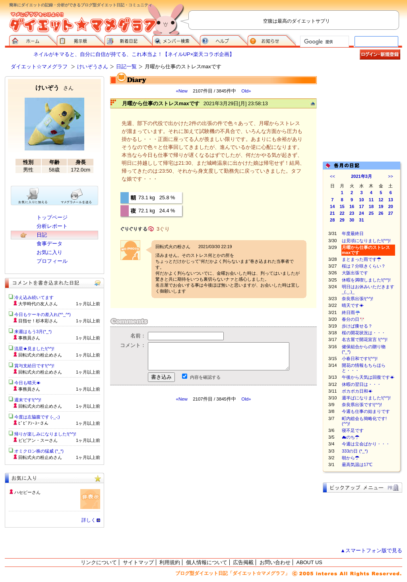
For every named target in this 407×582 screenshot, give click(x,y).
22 (342, 213)
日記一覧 (126, 66)
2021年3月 (361, 176)
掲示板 (81, 40)
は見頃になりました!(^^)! (366, 240)
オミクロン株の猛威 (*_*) (39, 451)
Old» (246, 91)
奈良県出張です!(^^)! (362, 404)
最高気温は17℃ (357, 464)
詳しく (88, 520)
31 (361, 220)
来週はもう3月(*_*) (33, 331)
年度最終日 (353, 233)
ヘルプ (224, 40)
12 (380, 199)
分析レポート (52, 226)
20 (390, 206)
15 (342, 206)
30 (351, 220)
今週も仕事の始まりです (368, 411)
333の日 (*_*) (355, 451)
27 (390, 213)
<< (332, 176)
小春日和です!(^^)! (360, 358)
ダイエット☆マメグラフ (39, 66)
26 (380, 213)
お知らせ (272, 40)
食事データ (49, 244)
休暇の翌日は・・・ (366, 384)
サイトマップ (138, 562)
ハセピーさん (27, 492)
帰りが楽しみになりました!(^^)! (45, 434)
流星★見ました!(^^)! (34, 348)
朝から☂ (350, 457)
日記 (42, 235)
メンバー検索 (176, 40)
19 (380, 206)
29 (342, 220)
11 (371, 199)
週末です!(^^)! (27, 399)
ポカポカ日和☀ (357, 391)
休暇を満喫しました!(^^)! (366, 280)
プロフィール (52, 261)
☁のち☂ (350, 437)
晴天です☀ (353, 305)
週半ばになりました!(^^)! (366, 397)
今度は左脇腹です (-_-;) (37, 416)
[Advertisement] (185, 473)
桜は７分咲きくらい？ (364, 266)
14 (332, 206)
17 (361, 206)
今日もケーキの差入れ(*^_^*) (42, 314)
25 (371, 213)
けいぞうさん (92, 66)
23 (351, 213)
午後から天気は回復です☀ (368, 377)
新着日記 (128, 40)
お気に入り (49, 252)
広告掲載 (243, 562)
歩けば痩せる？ (357, 326)
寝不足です (353, 430)
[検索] (323, 41)
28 (332, 220)
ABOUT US (309, 562)
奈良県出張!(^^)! (357, 298)
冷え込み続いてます (34, 297)
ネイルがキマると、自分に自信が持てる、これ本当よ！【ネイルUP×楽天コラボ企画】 (134, 54)
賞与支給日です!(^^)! (37, 365)
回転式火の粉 (168, 246)
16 (351, 206)
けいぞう (54, 87)
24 (361, 213)
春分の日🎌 (353, 319)
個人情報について (206, 562)
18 (371, 206)
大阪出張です (355, 272)
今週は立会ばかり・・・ (366, 443)
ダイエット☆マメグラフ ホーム (33, 40)
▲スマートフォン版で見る (371, 550)
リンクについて (99, 562)
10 (361, 199)
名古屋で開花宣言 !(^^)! (365, 339)
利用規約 (169, 562)
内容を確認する (205, 377)
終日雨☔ (351, 312)
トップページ (52, 217)
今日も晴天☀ (27, 382)
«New (181, 91)
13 (390, 199)
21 (332, 213)
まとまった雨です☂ (361, 259)
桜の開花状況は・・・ (364, 332)
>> (390, 176)
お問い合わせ (275, 562)
